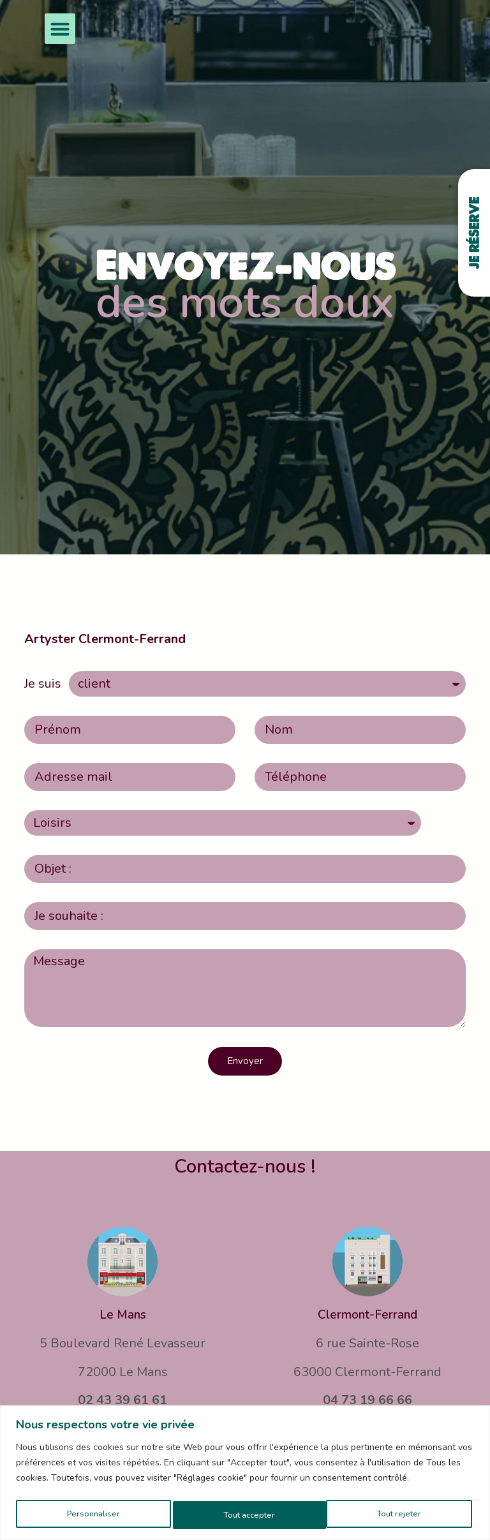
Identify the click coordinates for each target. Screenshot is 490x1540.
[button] (60, 28)
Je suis (42, 683)
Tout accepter (398, 1515)
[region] (245, 1474)
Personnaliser (91, 1515)
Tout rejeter (245, 1515)
